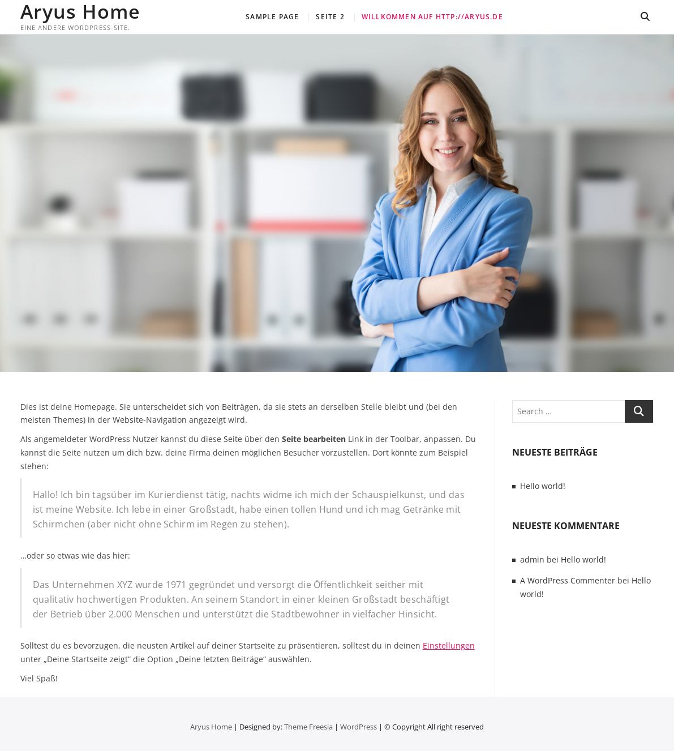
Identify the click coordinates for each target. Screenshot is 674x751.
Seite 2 (330, 17)
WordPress (358, 727)
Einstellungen (449, 645)
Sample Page (272, 17)
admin (532, 559)
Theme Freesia (308, 727)
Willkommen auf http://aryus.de (432, 17)
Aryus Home (80, 11)
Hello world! (542, 485)
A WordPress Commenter (567, 580)
